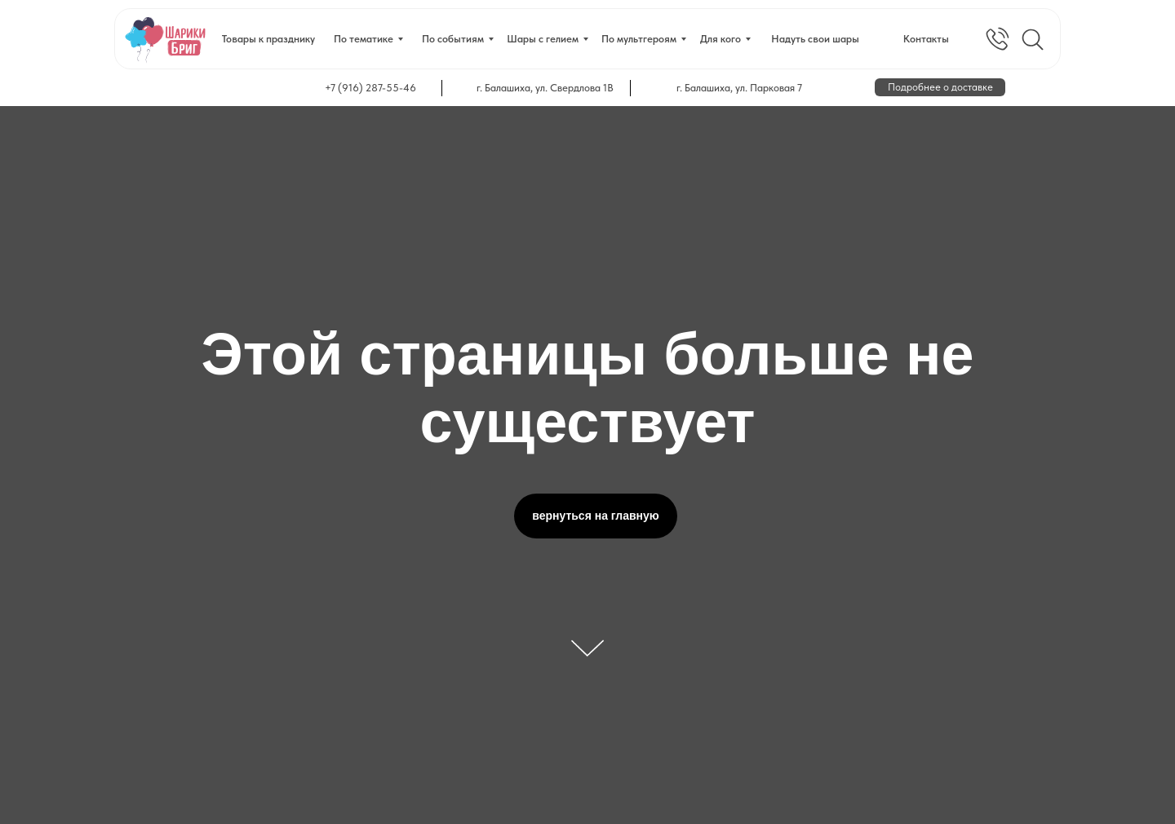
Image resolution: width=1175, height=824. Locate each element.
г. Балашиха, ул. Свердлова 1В (545, 88)
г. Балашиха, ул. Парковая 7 (739, 88)
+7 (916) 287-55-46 (370, 88)
